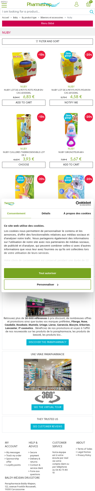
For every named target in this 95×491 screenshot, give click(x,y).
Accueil (5, 17)
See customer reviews (47, 426)
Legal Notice (84, 452)
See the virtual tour (47, 407)
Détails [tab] (46, 213)
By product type (29, 17)
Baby (15, 17)
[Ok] (92, 12)
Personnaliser (47, 284)
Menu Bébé (47, 23)
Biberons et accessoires (52, 17)
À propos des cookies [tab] (77, 213)
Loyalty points (13, 464)
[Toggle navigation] (4, 4)
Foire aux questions (35, 473)
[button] (76, 4)
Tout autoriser (47, 272)
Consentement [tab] (16, 213)
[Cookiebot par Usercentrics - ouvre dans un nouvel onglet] (76, 203)
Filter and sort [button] (47, 41)
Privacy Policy (84, 455)
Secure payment (34, 454)
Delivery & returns (35, 460)
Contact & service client (36, 466)
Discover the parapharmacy (47, 342)
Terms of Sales (85, 448)
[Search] (45, 12)
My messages (13, 452)
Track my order (13, 455)
